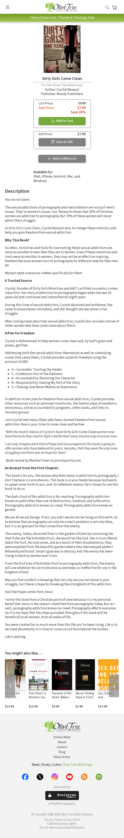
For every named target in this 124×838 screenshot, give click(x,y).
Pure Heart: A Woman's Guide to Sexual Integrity (38, 699)
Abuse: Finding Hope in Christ (84, 695)
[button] (107, 8)
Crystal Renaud (68, 89)
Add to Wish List (62, 158)
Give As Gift (62, 142)
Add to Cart (62, 120)
